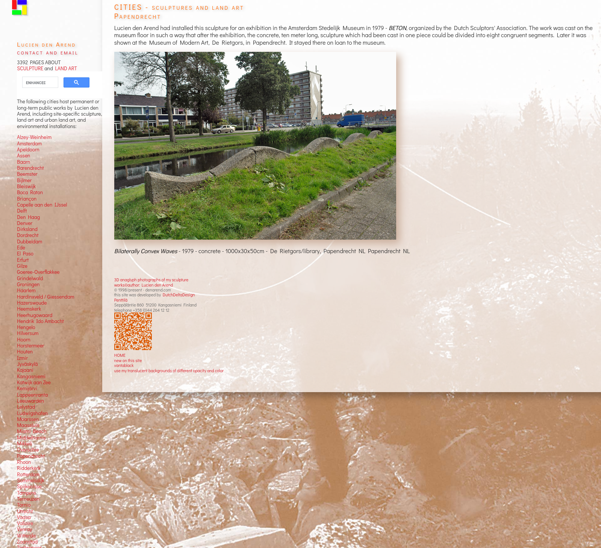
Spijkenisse (29, 486)
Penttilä (120, 300)
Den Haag (28, 217)
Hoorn (23, 339)
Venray (24, 529)
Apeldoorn (28, 149)
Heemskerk (29, 308)
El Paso (25, 253)
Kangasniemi (31, 376)
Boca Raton (30, 192)
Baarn (23, 162)
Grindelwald (30, 278)
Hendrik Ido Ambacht (40, 321)
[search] (35, 82)
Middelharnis (31, 437)
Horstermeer (30, 345)
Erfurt (23, 260)
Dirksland (27, 229)
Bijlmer (24, 180)
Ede (21, 247)
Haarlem (26, 290)
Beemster (27, 174)
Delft (22, 210)
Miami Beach (32, 431)
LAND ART (65, 68)
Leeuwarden (30, 400)
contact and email (47, 52)
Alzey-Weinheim (34, 137)
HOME (120, 355)
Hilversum (27, 333)
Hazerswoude (32, 302)
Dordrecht (27, 235)
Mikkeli (24, 443)
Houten (25, 351)
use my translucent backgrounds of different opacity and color (169, 370)
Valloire (25, 523)
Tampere (26, 492)
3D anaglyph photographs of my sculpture (151, 279)
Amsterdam (29, 143)
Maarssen (28, 419)
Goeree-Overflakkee (38, 272)
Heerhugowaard (34, 315)
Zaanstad (27, 541)
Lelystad (26, 406)
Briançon (26, 198)
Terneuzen (28, 498)
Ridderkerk (28, 468)
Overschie (28, 449)
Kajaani (25, 370)
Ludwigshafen (32, 413)
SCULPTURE (30, 68)
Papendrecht (31, 456)
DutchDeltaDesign (179, 294)
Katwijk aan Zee (34, 382)
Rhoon (24, 462)
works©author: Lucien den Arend (143, 285)
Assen (23, 155)
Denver (24, 223)
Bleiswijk (26, 186)
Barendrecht (30, 168)
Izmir (22, 358)
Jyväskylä (27, 364)
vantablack (124, 365)
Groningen (28, 284)
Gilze (22, 266)
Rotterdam (28, 474)
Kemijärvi (27, 388)
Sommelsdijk (30, 480)
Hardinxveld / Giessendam (45, 296)
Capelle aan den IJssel (42, 204)
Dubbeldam (29, 241)
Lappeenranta (32, 394)
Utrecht (25, 511)
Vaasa (23, 517)
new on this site (128, 360)
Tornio (23, 504)
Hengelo (26, 327)
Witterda (26, 535)
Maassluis (28, 425)
